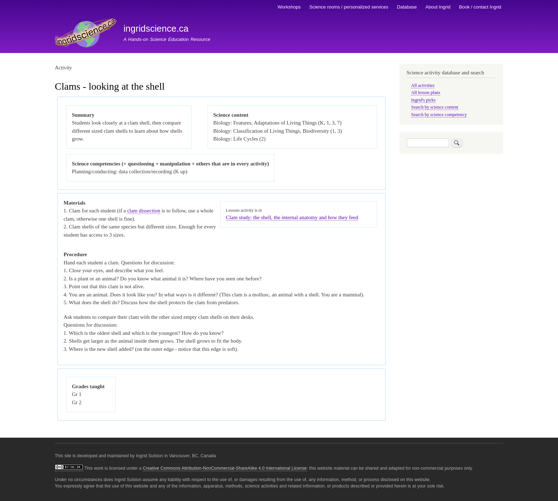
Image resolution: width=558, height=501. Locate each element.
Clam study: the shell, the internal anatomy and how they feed (292, 217)
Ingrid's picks (423, 99)
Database (407, 7)
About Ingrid (438, 7)
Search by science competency (439, 114)
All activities (423, 85)
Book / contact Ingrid (480, 7)
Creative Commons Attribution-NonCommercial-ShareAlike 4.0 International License (225, 468)
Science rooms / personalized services (348, 7)
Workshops (289, 7)
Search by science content (434, 107)
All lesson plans (425, 92)
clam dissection (143, 210)
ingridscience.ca (156, 28)
